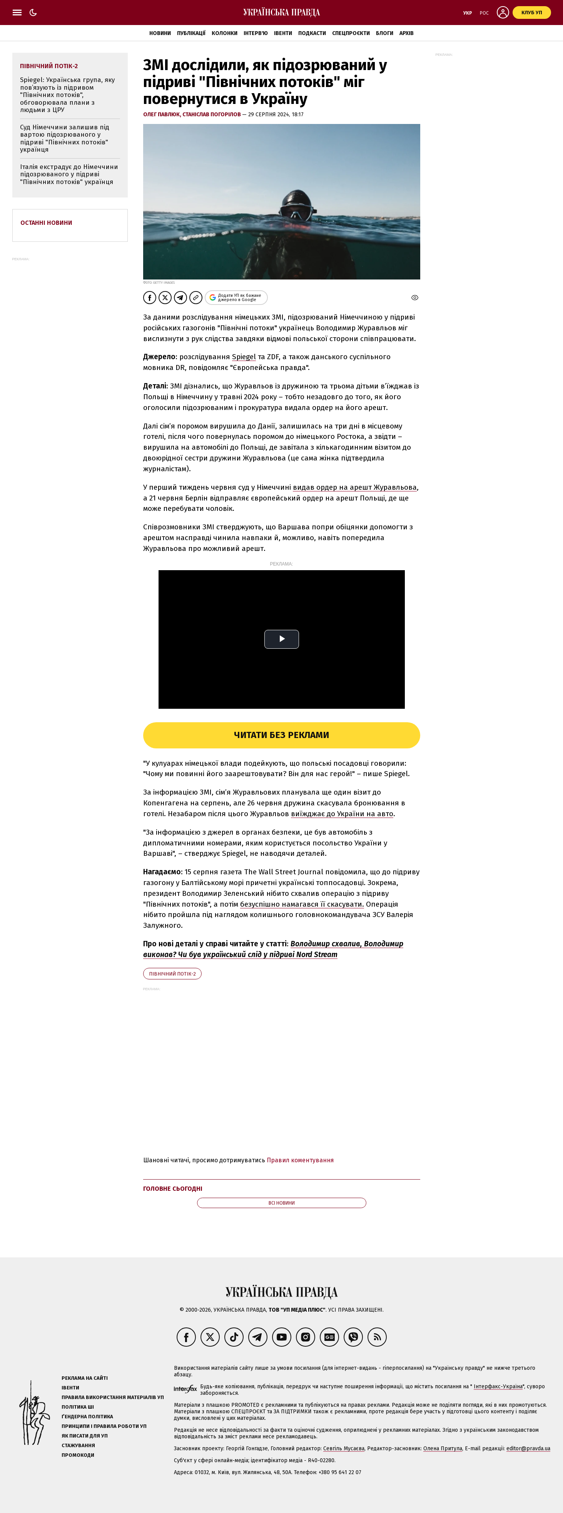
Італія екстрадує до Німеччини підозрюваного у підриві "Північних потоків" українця (69, 174)
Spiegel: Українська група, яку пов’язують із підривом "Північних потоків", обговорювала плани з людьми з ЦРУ (67, 95)
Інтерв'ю (256, 33)
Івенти (283, 33)
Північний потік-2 (172, 974)
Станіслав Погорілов (212, 114)
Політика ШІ (78, 1407)
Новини (160, 33)
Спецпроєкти (351, 33)
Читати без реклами (281, 735)
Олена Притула (442, 1448)
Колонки (224, 33)
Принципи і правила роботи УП (104, 1426)
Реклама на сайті (85, 1378)
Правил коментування (300, 1160)
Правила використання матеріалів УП (113, 1397)
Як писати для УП (85, 1436)
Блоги (384, 33)
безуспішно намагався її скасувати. (302, 904)
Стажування (78, 1445)
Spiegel (244, 356)
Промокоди (78, 1455)
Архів (406, 33)
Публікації (191, 33)
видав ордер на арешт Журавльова (355, 487)
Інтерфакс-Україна (498, 1386)
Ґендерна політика (87, 1416)
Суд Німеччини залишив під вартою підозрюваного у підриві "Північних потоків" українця (64, 138)
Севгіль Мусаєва (343, 1448)
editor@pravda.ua (528, 1448)
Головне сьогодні (172, 1188)
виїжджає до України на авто (342, 813)
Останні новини (46, 222)
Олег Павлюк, (162, 114)
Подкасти (312, 33)
